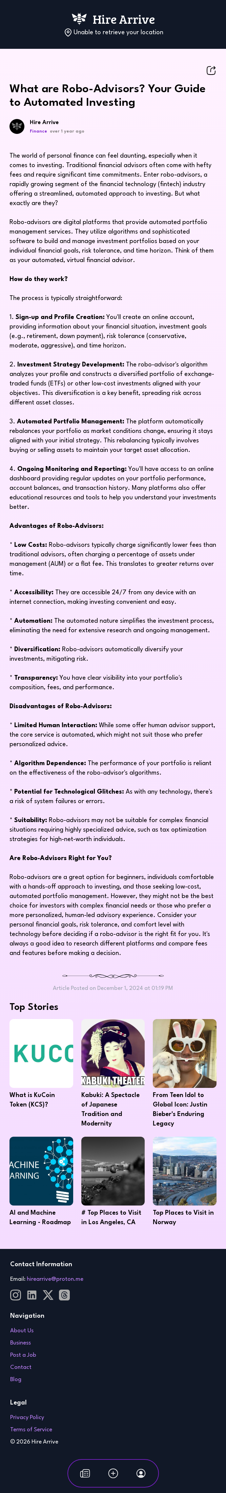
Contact (21, 1367)
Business (20, 1343)
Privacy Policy (27, 1417)
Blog (15, 1379)
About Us (22, 1331)
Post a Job (23, 1355)
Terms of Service (31, 1430)
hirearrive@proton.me (55, 1279)
